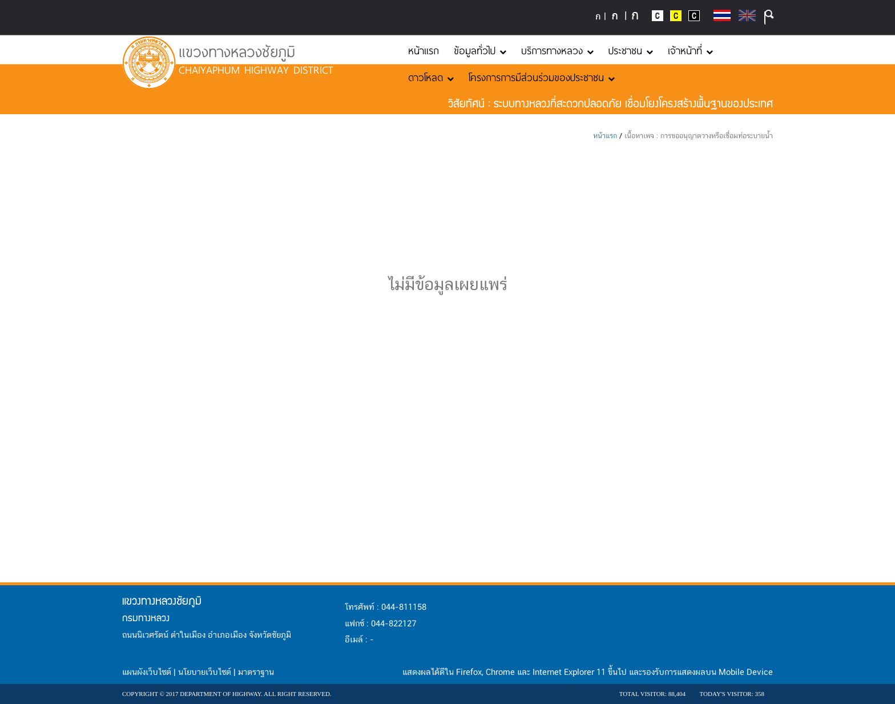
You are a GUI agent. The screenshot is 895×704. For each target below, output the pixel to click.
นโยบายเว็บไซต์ (204, 672)
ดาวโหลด (431, 77)
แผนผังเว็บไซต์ (146, 672)
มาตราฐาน (256, 672)
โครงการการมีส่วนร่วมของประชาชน (542, 77)
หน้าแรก (423, 50)
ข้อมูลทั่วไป (480, 50)
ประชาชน (630, 50)
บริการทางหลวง (557, 50)
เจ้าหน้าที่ (690, 50)
